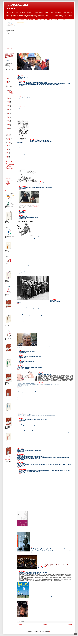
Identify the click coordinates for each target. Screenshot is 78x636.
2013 (7, 145)
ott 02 (9, 129)
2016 (7, 81)
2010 (7, 149)
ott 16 (9, 110)
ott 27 (9, 97)
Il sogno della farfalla (9, 168)
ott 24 (9, 101)
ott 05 (9, 125)
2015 (7, 82)
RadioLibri (7, 184)
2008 (7, 152)
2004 (7, 157)
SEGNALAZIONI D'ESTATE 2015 (8, 187)
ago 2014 (8, 134)
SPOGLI (11, 19)
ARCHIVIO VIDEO (49, 19)
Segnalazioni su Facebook (8, 182)
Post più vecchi (70, 624)
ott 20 (9, 105)
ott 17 (9, 109)
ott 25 (9, 99)
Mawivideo (8, 183)
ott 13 (9, 114)
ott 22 (9, 102)
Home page (45, 624)
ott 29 (9, 95)
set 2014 (8, 132)
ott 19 (9, 106)
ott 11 (9, 117)
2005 (7, 156)
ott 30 (9, 90)
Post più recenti (19, 624)
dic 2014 (8, 85)
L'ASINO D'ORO (55, 19)
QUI (24, 207)
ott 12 (9, 116)
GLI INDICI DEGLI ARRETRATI (33, 19)
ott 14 (9, 113)
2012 (7, 146)
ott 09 (9, 120)
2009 (7, 150)
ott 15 (9, 112)
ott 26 (9, 98)
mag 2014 (9, 138)
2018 (7, 78)
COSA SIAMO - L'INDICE (24, 19)
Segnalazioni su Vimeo (9, 169)
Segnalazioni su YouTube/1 (8, 171)
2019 (7, 77)
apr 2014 (8, 139)
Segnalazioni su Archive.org (8, 178)
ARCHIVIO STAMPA (42, 19)
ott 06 (9, 124)
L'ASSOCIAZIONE (16, 19)
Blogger (50, 631)
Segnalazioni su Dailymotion (8, 175)
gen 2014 (8, 143)
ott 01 (9, 131)
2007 (7, 153)
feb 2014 (8, 142)
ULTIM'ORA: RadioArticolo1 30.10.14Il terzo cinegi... (11, 93)
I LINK (60, 19)
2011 (7, 148)
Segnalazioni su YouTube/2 (8, 173)
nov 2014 (8, 86)
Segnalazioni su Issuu (9, 180)
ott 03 (9, 128)
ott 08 (9, 121)
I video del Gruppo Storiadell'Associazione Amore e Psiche (10, 164)
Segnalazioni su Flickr (9, 161)
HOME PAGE (6, 19)
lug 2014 (8, 135)
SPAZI (64, 19)
